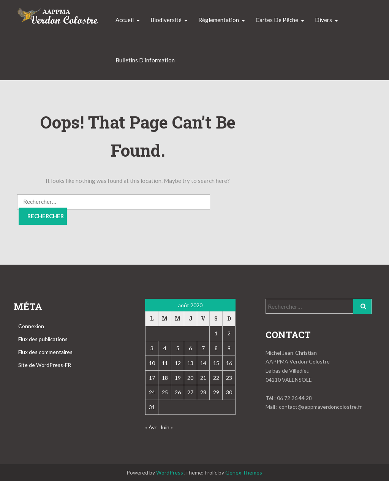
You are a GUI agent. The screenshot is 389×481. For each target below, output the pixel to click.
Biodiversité (166, 19)
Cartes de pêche (277, 19)
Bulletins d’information (145, 60)
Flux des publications (43, 339)
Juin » (166, 427)
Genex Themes (243, 472)
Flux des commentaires (45, 352)
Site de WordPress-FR (44, 365)
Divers (323, 19)
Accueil (124, 19)
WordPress (169, 472)
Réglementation (218, 19)
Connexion (31, 326)
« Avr (151, 427)
